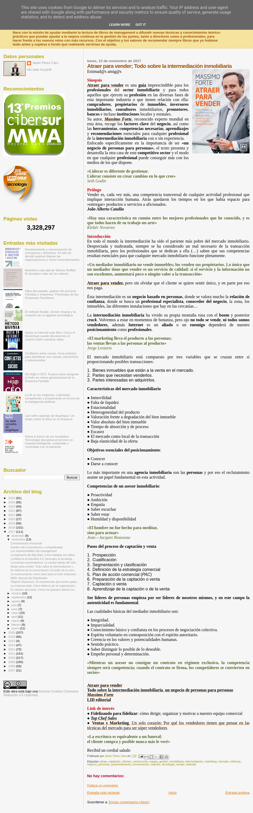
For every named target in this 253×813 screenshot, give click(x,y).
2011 (12, 653)
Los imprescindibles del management (34, 551)
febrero (17, 624)
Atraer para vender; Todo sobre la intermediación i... (43, 566)
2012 (12, 649)
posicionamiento (121, 764)
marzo (16, 620)
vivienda (191, 764)
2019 (12, 523)
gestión (163, 761)
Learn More (119, 25)
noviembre (19, 539)
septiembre (19, 597)
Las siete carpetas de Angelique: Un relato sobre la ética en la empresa (50, 417)
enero (16, 628)
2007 (12, 670)
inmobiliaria (177, 761)
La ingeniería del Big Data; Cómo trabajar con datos (43, 554)
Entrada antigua (237, 793)
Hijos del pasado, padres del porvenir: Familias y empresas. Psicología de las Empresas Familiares (52, 294)
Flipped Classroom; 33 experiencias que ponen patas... (45, 581)
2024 (12, 502)
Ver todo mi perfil (39, 70)
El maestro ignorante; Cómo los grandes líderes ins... (43, 589)
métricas (235, 761)
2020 (12, 519)
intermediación (194, 761)
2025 (12, 498)
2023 (12, 506)
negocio (92, 764)
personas (103, 764)
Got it (140, 25)
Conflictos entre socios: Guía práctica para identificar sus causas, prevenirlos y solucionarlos (52, 357)
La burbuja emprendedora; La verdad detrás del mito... (44, 562)
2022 (12, 510)
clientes (126, 761)
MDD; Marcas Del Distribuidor (29, 578)
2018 (12, 527)
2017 (12, 531)
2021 (12, 514)
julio (15, 605)
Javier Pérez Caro (45, 63)
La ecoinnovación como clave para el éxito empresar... (44, 574)
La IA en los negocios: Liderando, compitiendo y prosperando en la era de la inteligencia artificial (52, 398)
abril (15, 616)
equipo (154, 761)
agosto (16, 601)
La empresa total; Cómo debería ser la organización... (44, 585)
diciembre (18, 535)
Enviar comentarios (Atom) (129, 802)
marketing (210, 761)
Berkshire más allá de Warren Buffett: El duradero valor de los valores (50, 271)
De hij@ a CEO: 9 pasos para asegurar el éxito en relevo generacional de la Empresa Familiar (52, 377)
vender (180, 764)
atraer (103, 761)
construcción (140, 761)
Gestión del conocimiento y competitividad (37, 547)
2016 (12, 632)
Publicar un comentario (102, 785)
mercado (223, 761)
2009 (12, 662)
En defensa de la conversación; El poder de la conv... (43, 570)
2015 (12, 636)
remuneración (140, 764)
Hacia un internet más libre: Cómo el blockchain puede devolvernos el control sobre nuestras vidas (50, 336)
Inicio (172, 793)
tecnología (168, 764)
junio (15, 609)
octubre (17, 593)
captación (114, 761)
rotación (155, 764)
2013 (12, 645)
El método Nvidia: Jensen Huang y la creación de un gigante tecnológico (50, 313)
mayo (16, 612)
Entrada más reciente (103, 793)
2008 (12, 666)
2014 (12, 641)
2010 (12, 657)
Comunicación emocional (26, 543)
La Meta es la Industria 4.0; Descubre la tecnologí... (42, 558)
